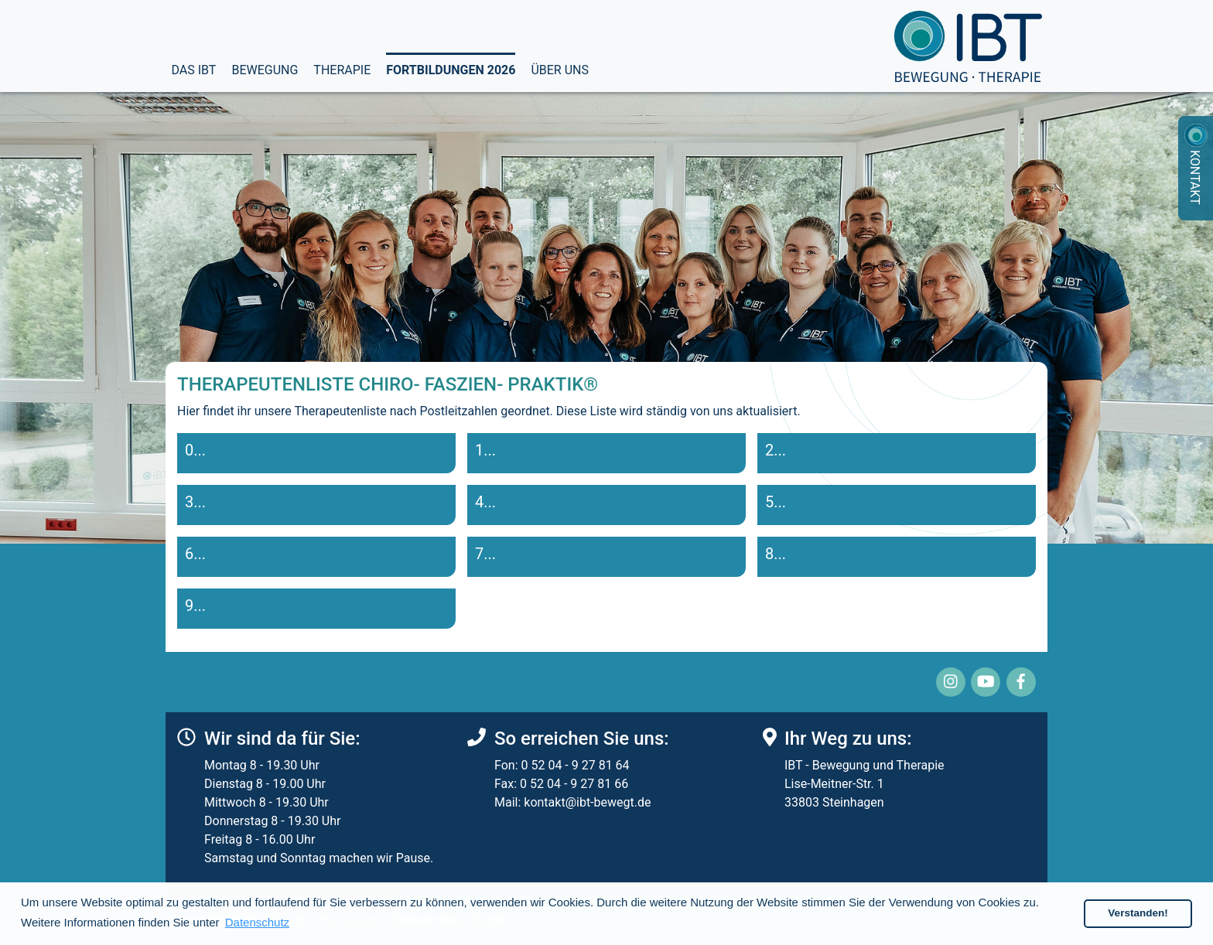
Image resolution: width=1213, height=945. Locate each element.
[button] (316, 453)
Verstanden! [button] (1137, 913)
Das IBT (194, 70)
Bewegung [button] (264, 68)
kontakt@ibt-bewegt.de (587, 802)
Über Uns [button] (560, 68)
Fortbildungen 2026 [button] (450, 68)
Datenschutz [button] (257, 922)
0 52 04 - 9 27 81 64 (575, 765)
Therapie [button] (342, 68)
